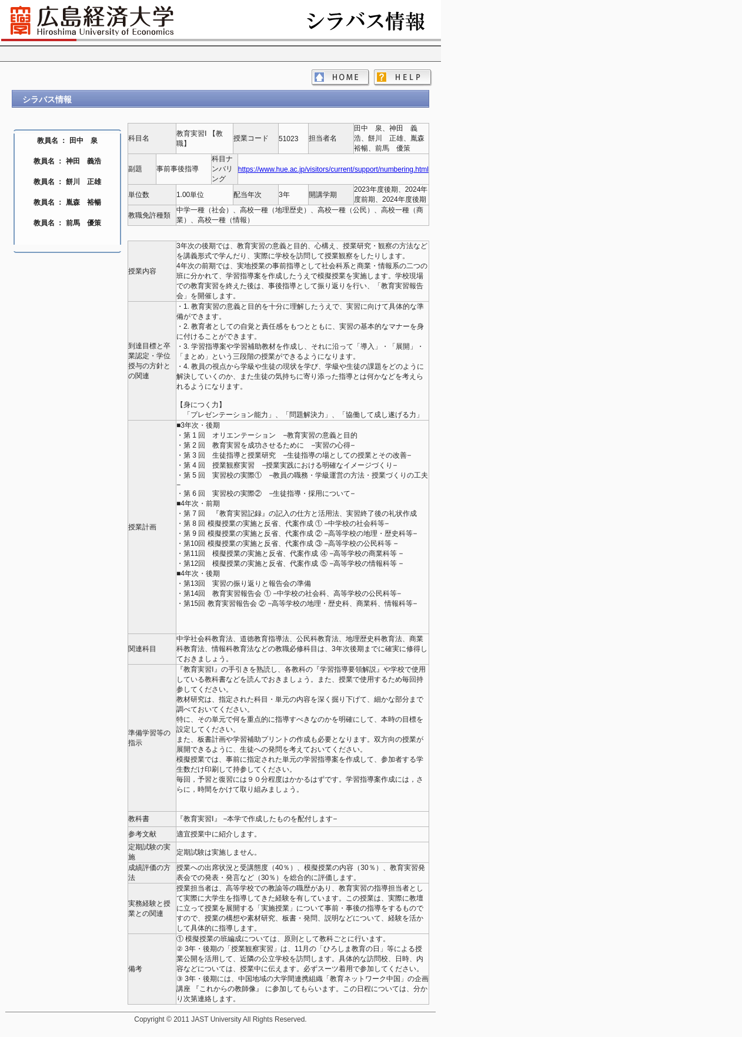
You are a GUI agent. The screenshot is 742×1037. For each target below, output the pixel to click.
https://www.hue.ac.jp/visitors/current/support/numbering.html (333, 169)
